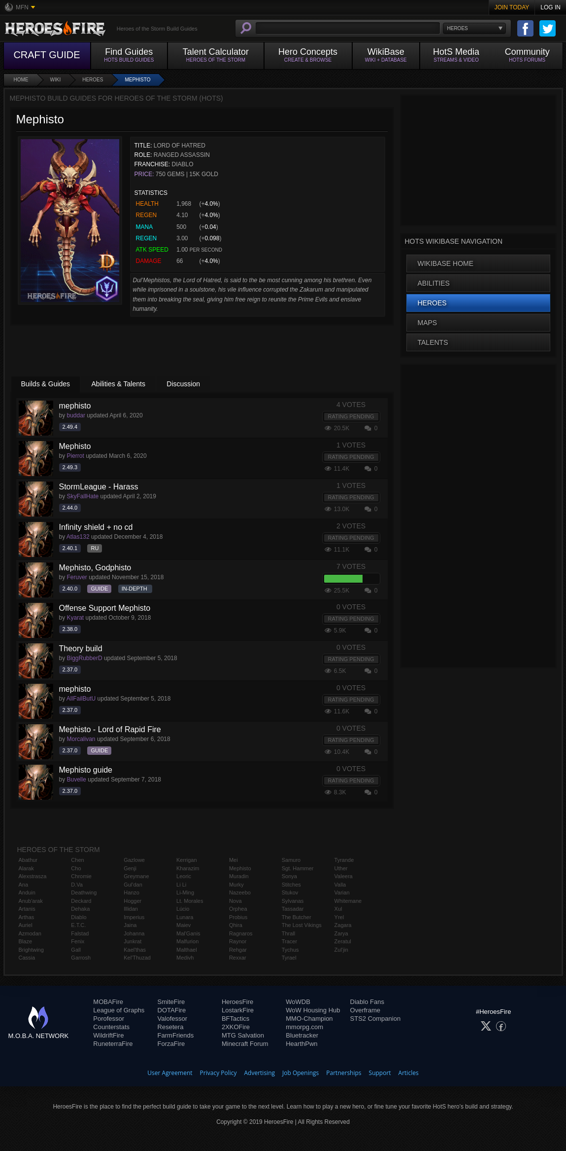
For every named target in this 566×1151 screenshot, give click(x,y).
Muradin (239, 876)
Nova (235, 901)
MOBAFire (108, 1001)
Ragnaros (241, 933)
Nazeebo (240, 892)
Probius (238, 917)
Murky (236, 885)
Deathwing (84, 892)
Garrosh (81, 958)
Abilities (434, 283)
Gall (76, 950)
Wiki (55, 79)
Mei (233, 860)
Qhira (235, 925)
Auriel (26, 925)
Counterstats (111, 1027)
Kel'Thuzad (137, 958)
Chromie (81, 876)
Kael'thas (135, 950)
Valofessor (172, 1018)
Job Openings (300, 1073)
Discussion (183, 384)
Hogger (132, 901)
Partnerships (343, 1073)
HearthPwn (301, 1043)
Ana (24, 885)
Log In (550, 7)
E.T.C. (78, 925)
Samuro (291, 860)
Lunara (184, 917)
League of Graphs (118, 1010)
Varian (342, 892)
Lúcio (182, 909)
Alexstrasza (33, 876)
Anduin (27, 892)
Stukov (290, 892)
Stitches (291, 885)
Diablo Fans (367, 1001)
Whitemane (348, 901)
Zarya (341, 933)
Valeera (343, 876)
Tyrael (289, 958)
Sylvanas (293, 901)
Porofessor (108, 1018)
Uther (341, 868)
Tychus (290, 950)
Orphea (238, 909)
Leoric (183, 876)
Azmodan (30, 933)
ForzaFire (171, 1043)
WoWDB (298, 1001)
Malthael (186, 950)
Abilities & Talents (118, 384)
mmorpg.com (304, 1027)
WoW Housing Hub (313, 1010)
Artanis (27, 909)
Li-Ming (185, 892)
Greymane (136, 876)
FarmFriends (176, 1035)
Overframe (365, 1010)
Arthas (26, 917)
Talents (433, 342)
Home (21, 79)
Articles (409, 1073)
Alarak (26, 868)
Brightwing (31, 950)
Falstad (80, 933)
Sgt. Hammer (298, 868)
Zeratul (342, 941)
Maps (427, 323)
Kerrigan (186, 860)
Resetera (171, 1027)
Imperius (134, 917)
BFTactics (235, 1018)
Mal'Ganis (188, 933)
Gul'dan (133, 885)
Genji (130, 868)
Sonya (289, 876)
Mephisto (137, 79)
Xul (338, 909)
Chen (77, 860)
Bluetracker (302, 1035)
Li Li (181, 885)
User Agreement (169, 1073)
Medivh (185, 958)
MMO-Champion (309, 1018)
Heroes (92, 79)
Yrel (339, 917)
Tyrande (344, 860)
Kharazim (187, 868)
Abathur (28, 860)
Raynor (237, 941)
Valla (340, 885)
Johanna (134, 933)
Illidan (131, 909)
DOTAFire (172, 1010)
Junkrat (132, 941)
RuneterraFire (113, 1043)
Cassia (27, 958)
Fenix (77, 941)
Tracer (289, 941)
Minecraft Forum (245, 1043)
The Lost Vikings (302, 925)
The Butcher (296, 917)
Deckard (81, 901)
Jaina (130, 925)
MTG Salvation (243, 1035)
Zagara (343, 925)
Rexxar (237, 958)
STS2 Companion (375, 1018)
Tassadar (293, 909)
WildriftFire (108, 1035)
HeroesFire (237, 1001)
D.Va (77, 885)
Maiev (183, 925)
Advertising (259, 1073)
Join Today (512, 7)
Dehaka (80, 909)
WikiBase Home (446, 263)
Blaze (26, 941)
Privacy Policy (218, 1073)
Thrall (289, 933)
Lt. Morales (189, 901)
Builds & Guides (45, 384)
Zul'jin (341, 950)
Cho (76, 868)
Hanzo (131, 892)
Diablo (78, 917)
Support (380, 1073)
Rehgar (238, 950)
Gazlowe (134, 860)
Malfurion (187, 941)
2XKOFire (236, 1027)
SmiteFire (171, 1001)
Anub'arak (31, 901)
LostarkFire (238, 1010)
